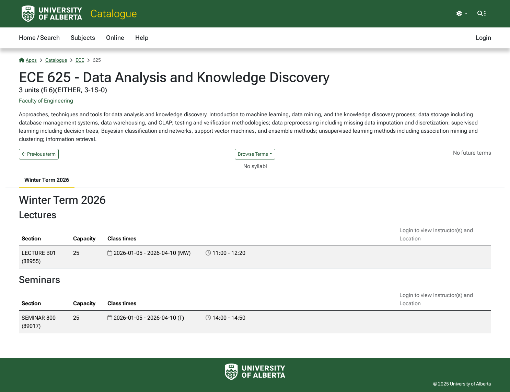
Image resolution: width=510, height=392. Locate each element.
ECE (80, 60)
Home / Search (39, 37)
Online (115, 37)
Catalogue (113, 14)
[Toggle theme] (462, 13)
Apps (28, 60)
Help (141, 37)
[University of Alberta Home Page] (52, 13)
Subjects (83, 37)
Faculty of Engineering (46, 100)
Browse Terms (253, 154)
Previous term (39, 154)
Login (483, 37)
